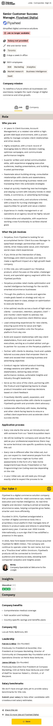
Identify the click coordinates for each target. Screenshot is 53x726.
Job (18, 107)
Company (32, 107)
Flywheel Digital (27, 17)
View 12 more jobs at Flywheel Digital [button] (20, 714)
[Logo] (8, 3)
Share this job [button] (10, 710)
